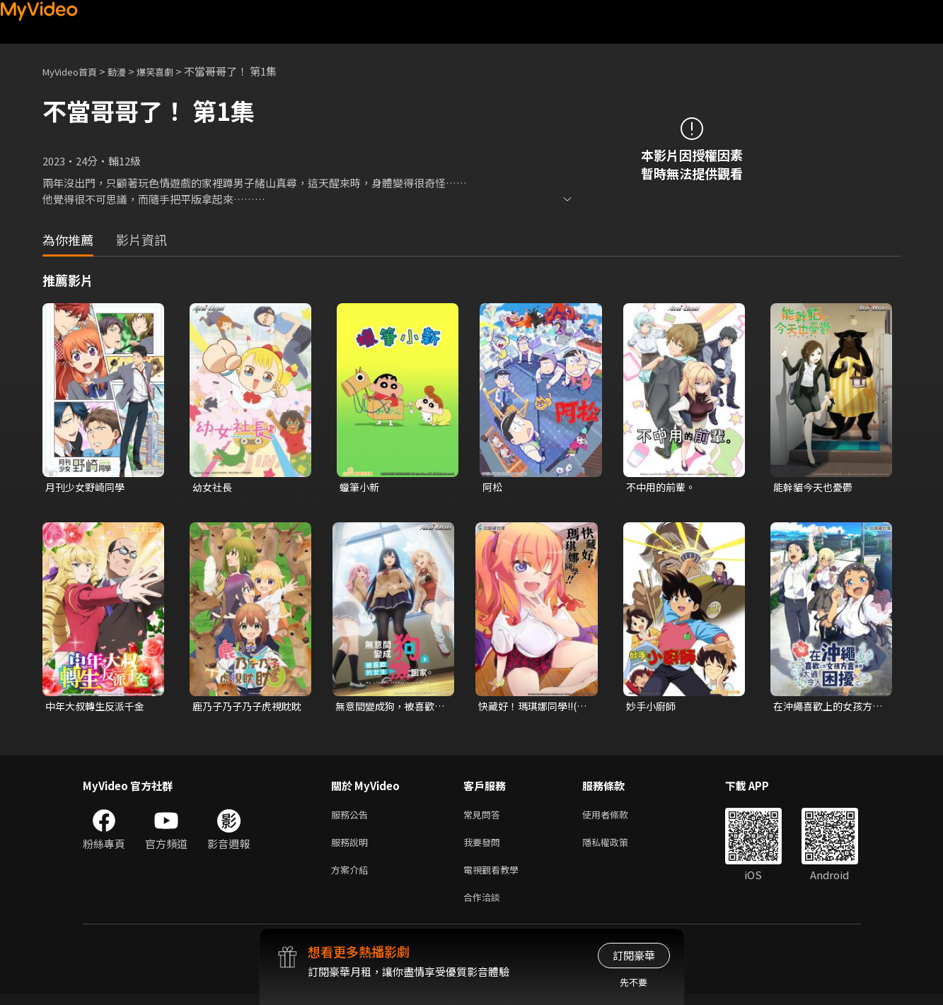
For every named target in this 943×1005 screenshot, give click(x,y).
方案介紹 (352, 877)
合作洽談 (484, 907)
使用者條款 (617, 818)
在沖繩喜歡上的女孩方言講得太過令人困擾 (826, 708)
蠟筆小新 (361, 487)
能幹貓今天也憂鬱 (815, 487)
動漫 (128, 71)
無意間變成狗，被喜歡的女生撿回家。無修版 (388, 708)
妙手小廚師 (652, 707)
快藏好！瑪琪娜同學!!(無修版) (529, 708)
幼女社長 (213, 487)
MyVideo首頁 (74, 71)
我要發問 (484, 847)
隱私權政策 (617, 847)
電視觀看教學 (495, 877)
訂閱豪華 (634, 955)
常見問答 (484, 818)
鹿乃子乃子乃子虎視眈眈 (245, 708)
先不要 (633, 982)
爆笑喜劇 (170, 71)
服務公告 (352, 818)
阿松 (493, 487)
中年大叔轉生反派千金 (98, 707)
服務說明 (352, 847)
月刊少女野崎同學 (87, 487)
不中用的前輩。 (663, 487)
